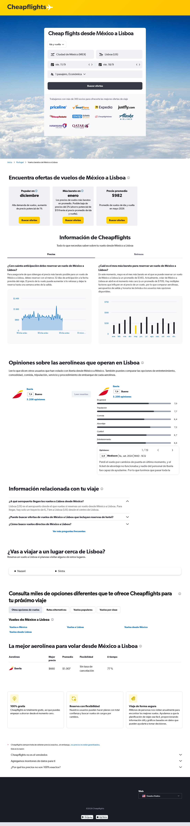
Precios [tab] (51, 254)
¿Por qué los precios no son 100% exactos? (97, 767)
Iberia (30, 389)
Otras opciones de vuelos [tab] (25, 609)
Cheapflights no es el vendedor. (97, 755)
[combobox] (57, 44)
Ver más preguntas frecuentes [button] (69, 531)
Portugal (20, 162)
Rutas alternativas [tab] (56, 609)
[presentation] (128, 177)
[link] (29, 220)
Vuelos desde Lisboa (20, 632)
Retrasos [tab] (138, 254)
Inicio (9, 162)
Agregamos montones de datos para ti (97, 761)
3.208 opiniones (36, 399)
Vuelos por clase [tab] (108, 609)
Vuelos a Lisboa (75, 627)
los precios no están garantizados (85, 745)
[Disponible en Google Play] (87, 817)
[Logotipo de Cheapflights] (26, 7)
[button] (69, 64)
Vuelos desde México (136, 627)
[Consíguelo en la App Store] (102, 817)
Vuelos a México (18, 627)
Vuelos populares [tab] (83, 609)
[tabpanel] (95, 307)
